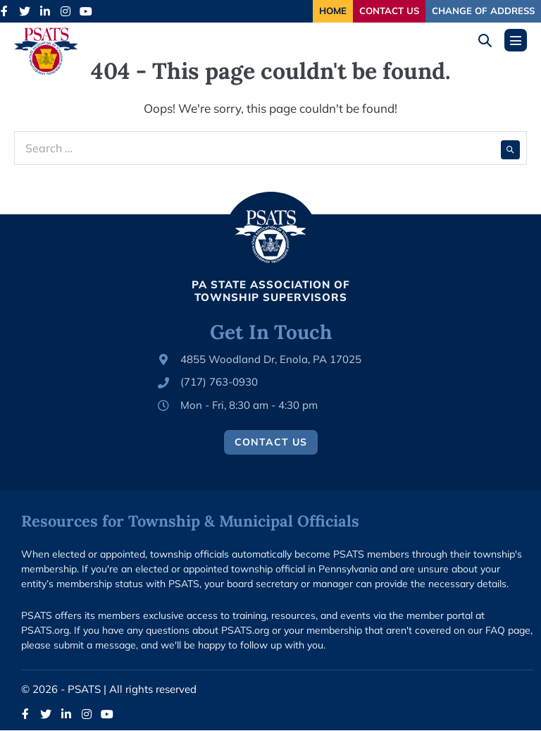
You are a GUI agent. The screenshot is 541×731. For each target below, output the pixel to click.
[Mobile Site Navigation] (515, 41)
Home (304, 11)
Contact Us (371, 11)
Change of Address (477, 11)
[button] (490, 41)
